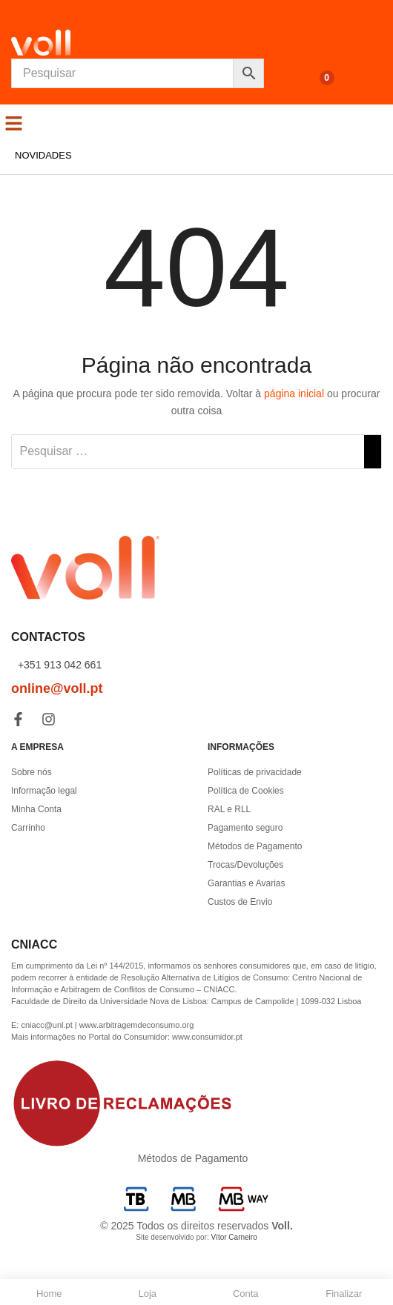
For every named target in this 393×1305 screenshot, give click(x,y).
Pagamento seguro (245, 828)
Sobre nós (31, 772)
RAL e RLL (229, 809)
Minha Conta (36, 809)
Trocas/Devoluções (245, 865)
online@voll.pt (57, 688)
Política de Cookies (246, 791)
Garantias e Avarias (246, 883)
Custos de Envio (240, 902)
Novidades (43, 155)
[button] (14, 123)
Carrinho (28, 828)
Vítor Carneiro (234, 1237)
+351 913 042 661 (58, 665)
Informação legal (44, 791)
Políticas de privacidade (255, 772)
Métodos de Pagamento (255, 846)
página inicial (294, 393)
